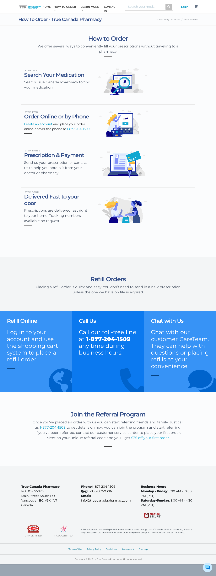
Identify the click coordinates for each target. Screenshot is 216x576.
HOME (47, 6)
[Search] (144, 6)
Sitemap (143, 549)
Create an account (38, 124)
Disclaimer (111, 549)
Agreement (128, 549)
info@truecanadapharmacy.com (106, 500)
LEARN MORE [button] (90, 6)
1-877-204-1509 (53, 427)
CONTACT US (110, 8)
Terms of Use (75, 549)
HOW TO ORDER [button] (65, 6)
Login (184, 6)
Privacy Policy (94, 549)
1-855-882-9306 (100, 491)
